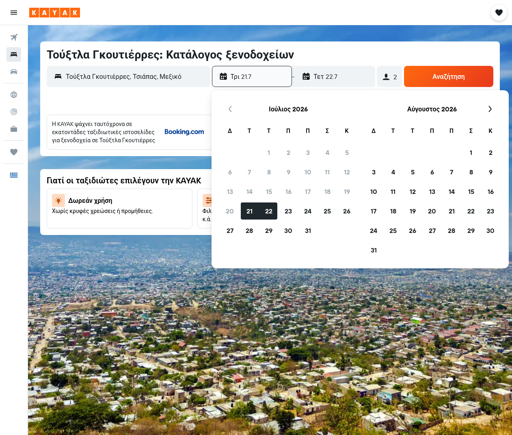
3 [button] (308, 152)
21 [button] (249, 211)
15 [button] (269, 191)
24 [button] (307, 211)
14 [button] (249, 191)
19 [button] (347, 191)
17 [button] (308, 191)
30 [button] (288, 230)
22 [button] (268, 211)
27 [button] (230, 230)
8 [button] (269, 172)
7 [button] (249, 172)
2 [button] (288, 152)
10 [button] (308, 172)
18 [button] (327, 191)
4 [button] (327, 152)
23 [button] (288, 211)
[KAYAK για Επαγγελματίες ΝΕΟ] (13, 129)
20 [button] (230, 211)
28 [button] (249, 230)
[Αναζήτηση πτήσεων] (13, 37)
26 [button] (346, 211)
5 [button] (347, 152)
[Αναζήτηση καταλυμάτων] (13, 54)
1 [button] (269, 152)
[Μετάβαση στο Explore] (13, 95)
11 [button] (327, 172)
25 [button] (327, 211)
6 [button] (230, 172)
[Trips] (13, 152)
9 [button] (288, 172)
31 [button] (308, 230)
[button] (14, 13)
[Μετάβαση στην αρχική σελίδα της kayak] (54, 12)
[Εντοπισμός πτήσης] (13, 112)
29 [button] (268, 230)
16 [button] (288, 191)
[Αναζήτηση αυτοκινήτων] (13, 71)
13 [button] (230, 191)
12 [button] (347, 172)
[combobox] (136, 76)
